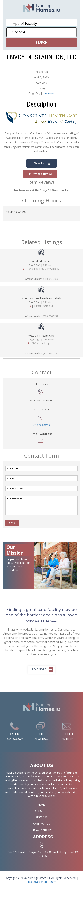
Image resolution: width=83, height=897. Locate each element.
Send (12, 523)
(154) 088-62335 (41, 425)
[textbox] (35, 23)
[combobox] (41, 23)
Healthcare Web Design (41, 882)
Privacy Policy (42, 830)
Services (41, 817)
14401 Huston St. (44, 306)
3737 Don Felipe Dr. (43, 343)
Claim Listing (41, 163)
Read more (39, 669)
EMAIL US (67, 739)
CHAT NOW (41, 739)
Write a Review (40, 173)
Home (41, 805)
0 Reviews (49, 93)
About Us (41, 811)
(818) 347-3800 (50, 279)
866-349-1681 (15, 739)
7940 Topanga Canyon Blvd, (44, 268)
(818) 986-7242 (50, 316)
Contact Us (41, 824)
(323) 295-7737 (50, 354)
